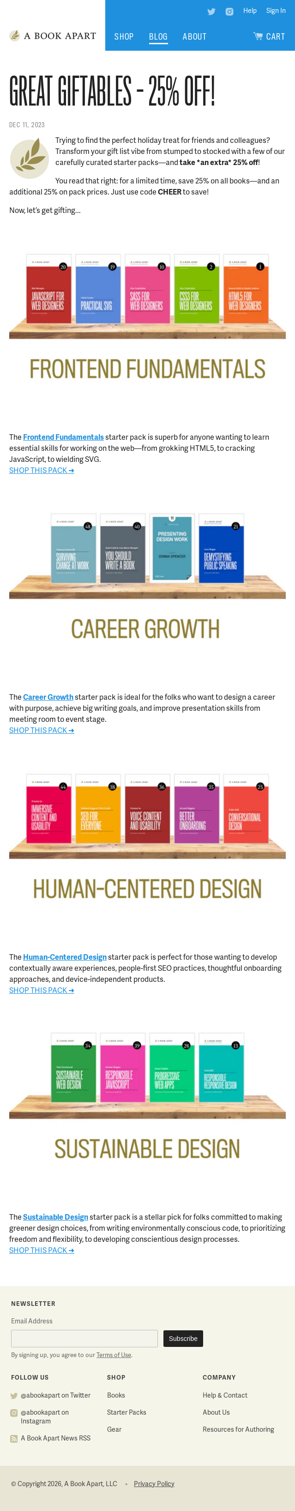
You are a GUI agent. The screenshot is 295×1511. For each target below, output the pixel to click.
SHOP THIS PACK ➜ (41, 471)
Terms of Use (113, 1355)
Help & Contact (225, 1396)
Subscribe (183, 1338)
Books (116, 1396)
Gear (114, 1430)
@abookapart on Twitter (55, 1396)
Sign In (276, 11)
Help (250, 11)
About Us (216, 1413)
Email (32, 1322)
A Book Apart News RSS (55, 1439)
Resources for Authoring (238, 1430)
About (195, 36)
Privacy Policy (154, 1484)
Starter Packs (126, 1413)
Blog (158, 36)
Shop (124, 36)
